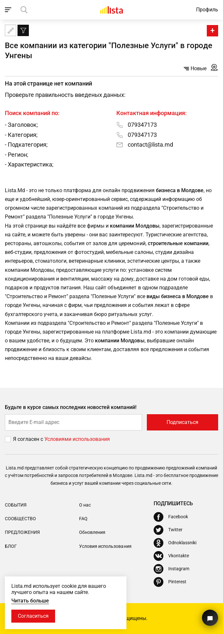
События (16, 505)
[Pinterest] (170, 582)
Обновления (92, 532)
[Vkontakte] (171, 556)
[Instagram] (171, 569)
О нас (85, 505)
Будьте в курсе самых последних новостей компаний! (71, 407)
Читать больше (30, 601)
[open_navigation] (9, 10)
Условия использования (105, 546)
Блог (11, 546)
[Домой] (111, 10)
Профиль (207, 10)
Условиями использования (77, 439)
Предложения (22, 532)
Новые (195, 68)
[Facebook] (171, 517)
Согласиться (33, 616)
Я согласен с (28, 439)
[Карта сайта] (10, 30)
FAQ (83, 518)
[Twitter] (168, 530)
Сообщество (20, 518)
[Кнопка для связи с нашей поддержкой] (210, 618)
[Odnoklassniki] (175, 543)
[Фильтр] (23, 30)
